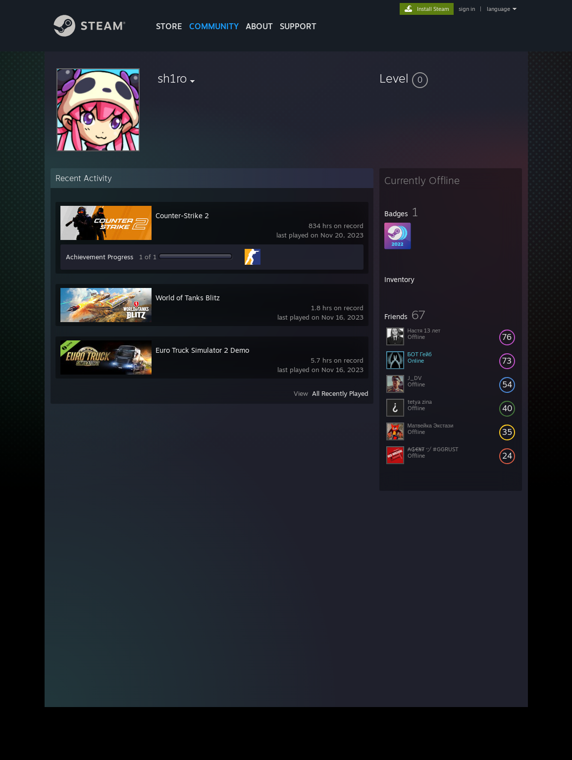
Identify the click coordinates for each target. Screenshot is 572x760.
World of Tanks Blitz (188, 297)
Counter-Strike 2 (182, 215)
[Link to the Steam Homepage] (97, 34)
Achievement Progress (99, 257)
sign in (467, 8)
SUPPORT (298, 26)
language (498, 8)
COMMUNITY (214, 26)
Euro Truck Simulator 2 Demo (202, 350)
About (259, 26)
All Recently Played (340, 393)
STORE (169, 26)
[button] (450, 78)
